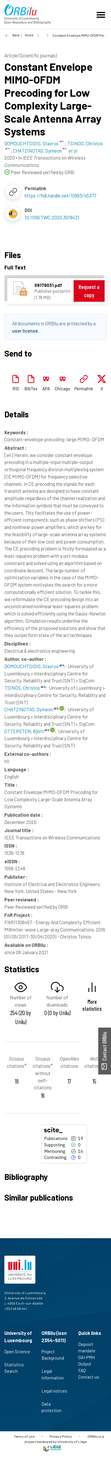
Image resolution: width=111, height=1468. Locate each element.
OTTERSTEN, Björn (26, 731)
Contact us (91, 1376)
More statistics (92, 1005)
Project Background (52, 1358)
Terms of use (24, 1436)
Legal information (52, 1377)
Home (29, 35)
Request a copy (89, 290)
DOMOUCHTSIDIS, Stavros (34, 666)
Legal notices (54, 1394)
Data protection (53, 1407)
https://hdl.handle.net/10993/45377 (60, 195)
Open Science (17, 1355)
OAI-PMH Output (87, 1361)
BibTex (30, 388)
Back (16, 35)
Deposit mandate (89, 1348)
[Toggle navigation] (101, 14)
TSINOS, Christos (25, 688)
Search (13, 1371)
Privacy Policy (61, 1436)
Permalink (83, 388)
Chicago (62, 388)
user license (25, 331)
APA (46, 388)
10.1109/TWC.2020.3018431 (52, 217)
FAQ (84, 1370)
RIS (15, 388)
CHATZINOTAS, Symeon (31, 709)
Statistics (16, 1364)
